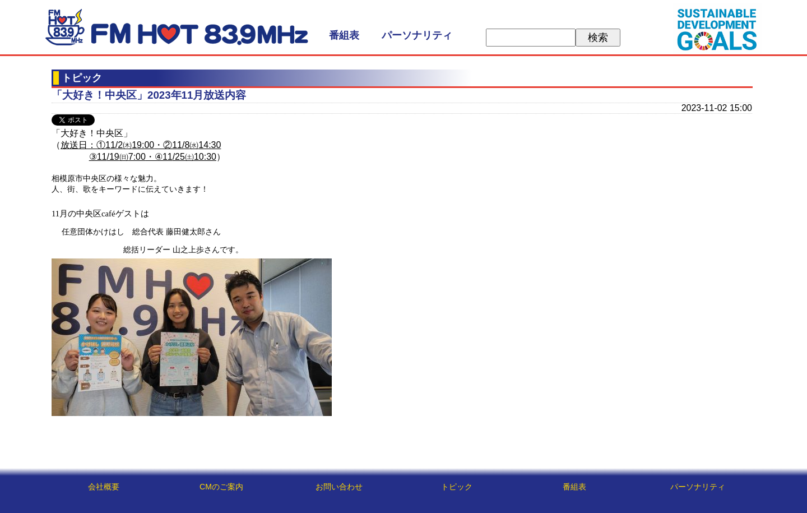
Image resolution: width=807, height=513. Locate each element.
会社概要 (103, 486)
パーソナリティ (417, 35)
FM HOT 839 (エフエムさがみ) (176, 27)
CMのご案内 (221, 486)
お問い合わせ (339, 486)
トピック (456, 486)
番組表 (344, 35)
